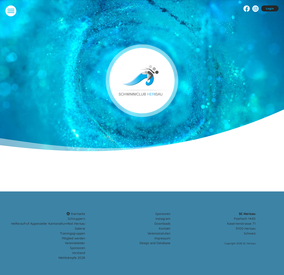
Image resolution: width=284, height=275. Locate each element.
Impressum (162, 238)
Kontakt (164, 228)
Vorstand (78, 253)
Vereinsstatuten (158, 233)
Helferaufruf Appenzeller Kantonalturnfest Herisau (48, 223)
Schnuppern (76, 219)
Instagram (163, 219)
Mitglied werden (73, 238)
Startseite (76, 214)
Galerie (80, 228)
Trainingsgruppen (72, 233)
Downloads (162, 223)
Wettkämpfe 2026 (71, 258)
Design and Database (154, 243)
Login (270, 8)
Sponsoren (77, 248)
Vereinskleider (75, 243)
